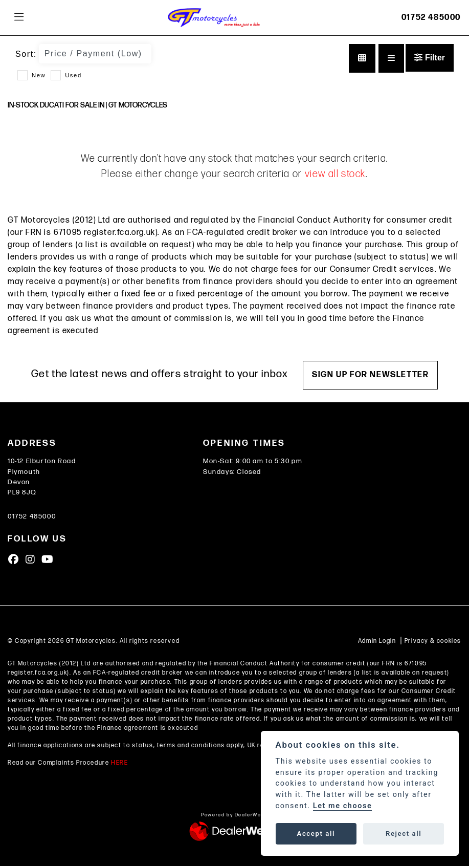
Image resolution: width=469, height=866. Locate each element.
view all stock (335, 174)
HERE (119, 763)
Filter (429, 57)
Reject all (403, 833)
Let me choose (342, 806)
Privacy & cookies (433, 641)
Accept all (316, 833)
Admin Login (377, 641)
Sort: (26, 54)
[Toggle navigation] (19, 18)
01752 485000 (431, 18)
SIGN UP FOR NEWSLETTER (370, 375)
